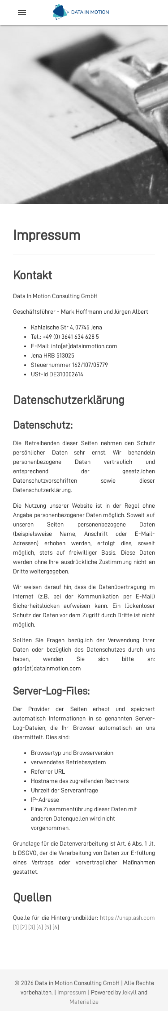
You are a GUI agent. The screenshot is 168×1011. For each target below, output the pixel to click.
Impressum (71, 992)
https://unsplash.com (127, 917)
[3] (31, 927)
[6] (55, 927)
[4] (39, 927)
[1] (16, 927)
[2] (23, 927)
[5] (47, 927)
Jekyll (129, 992)
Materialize (84, 1001)
